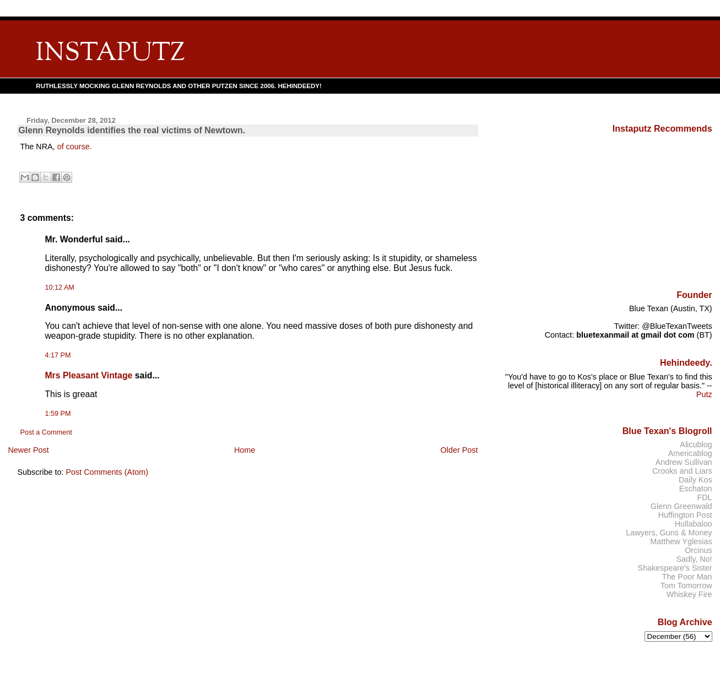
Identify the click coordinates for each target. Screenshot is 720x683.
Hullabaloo (693, 523)
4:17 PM (58, 355)
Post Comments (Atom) (107, 472)
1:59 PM (58, 414)
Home (244, 450)
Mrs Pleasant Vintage (88, 375)
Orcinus (698, 550)
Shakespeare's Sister (674, 567)
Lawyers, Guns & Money (669, 532)
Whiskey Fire (689, 594)
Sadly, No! (694, 559)
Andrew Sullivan (684, 462)
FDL (704, 497)
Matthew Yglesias (681, 541)
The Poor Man (687, 576)
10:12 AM (59, 287)
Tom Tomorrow (686, 585)
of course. (74, 146)
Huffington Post (685, 515)
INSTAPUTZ (110, 53)
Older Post (459, 450)
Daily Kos (695, 479)
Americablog (690, 453)
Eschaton (695, 488)
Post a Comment (46, 432)
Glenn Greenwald (681, 506)
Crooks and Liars (682, 471)
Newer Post (28, 450)
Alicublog (696, 444)
